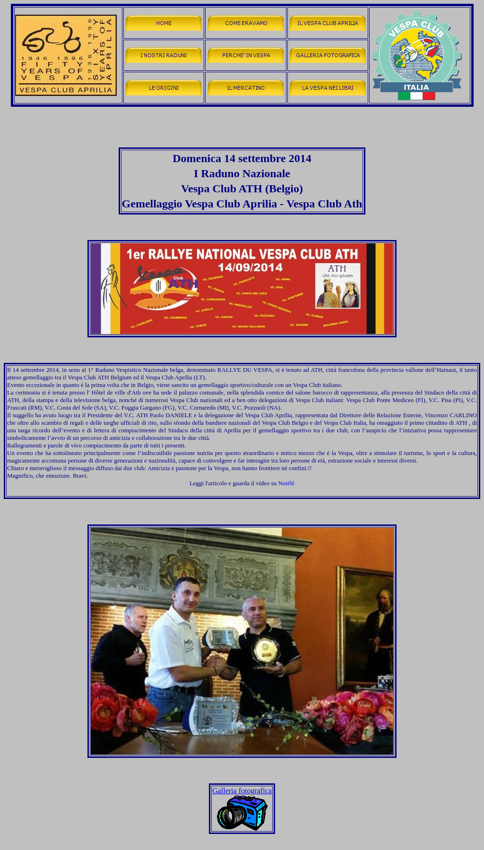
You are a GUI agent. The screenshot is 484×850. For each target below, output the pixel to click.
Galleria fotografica (242, 791)
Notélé (286, 483)
